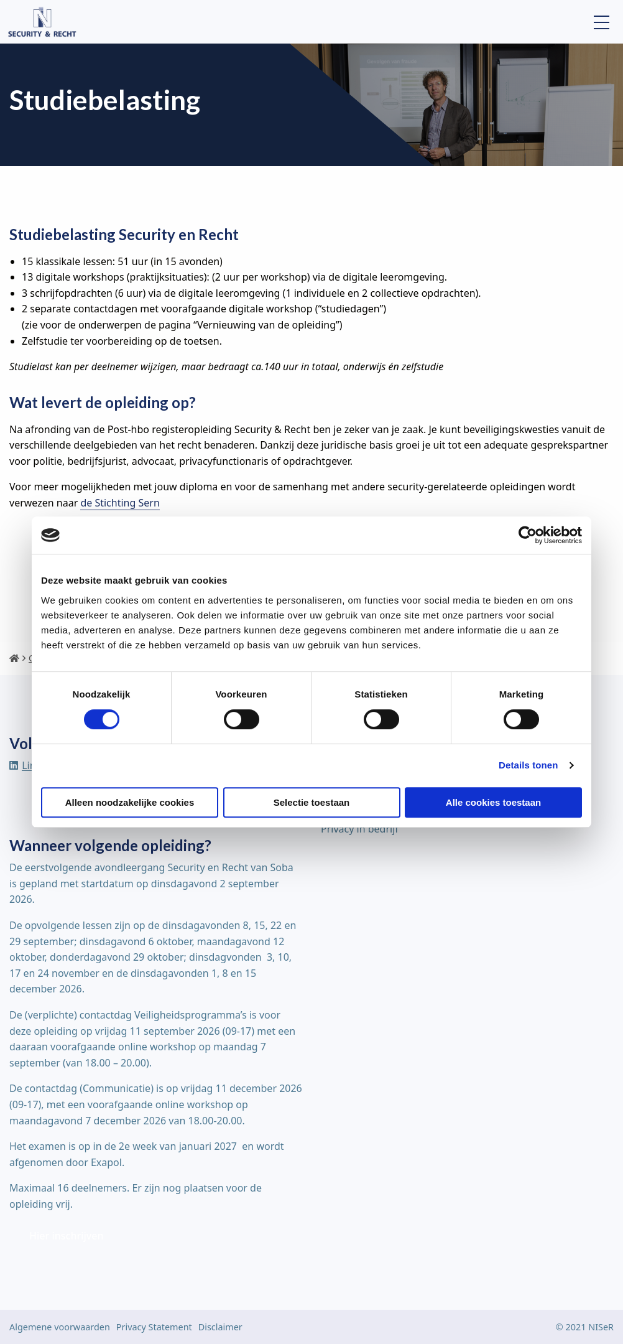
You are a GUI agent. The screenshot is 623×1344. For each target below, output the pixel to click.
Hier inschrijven (66, 1236)
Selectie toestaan (312, 802)
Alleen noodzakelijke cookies (130, 802)
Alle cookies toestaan (493, 802)
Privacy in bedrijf (360, 829)
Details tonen (528, 765)
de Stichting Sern (119, 503)
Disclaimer (220, 1327)
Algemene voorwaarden (59, 1327)
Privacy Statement (154, 1327)
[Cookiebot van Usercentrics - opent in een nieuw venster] (527, 535)
